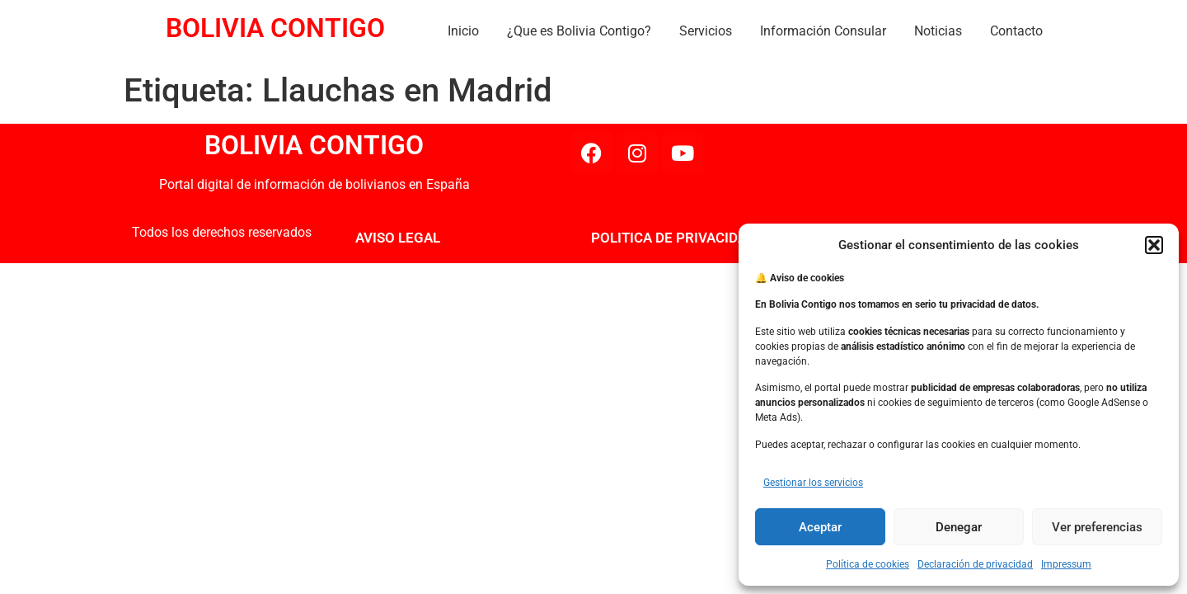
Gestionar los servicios (813, 482)
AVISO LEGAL (397, 237)
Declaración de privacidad (975, 564)
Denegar (959, 527)
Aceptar (820, 527)
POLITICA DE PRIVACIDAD (673, 237)
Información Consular (823, 31)
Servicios (705, 31)
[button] (1154, 245)
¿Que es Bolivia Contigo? (579, 31)
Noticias (938, 31)
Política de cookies (867, 564)
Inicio (463, 31)
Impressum (1066, 564)
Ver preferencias (1097, 527)
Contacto (1016, 31)
